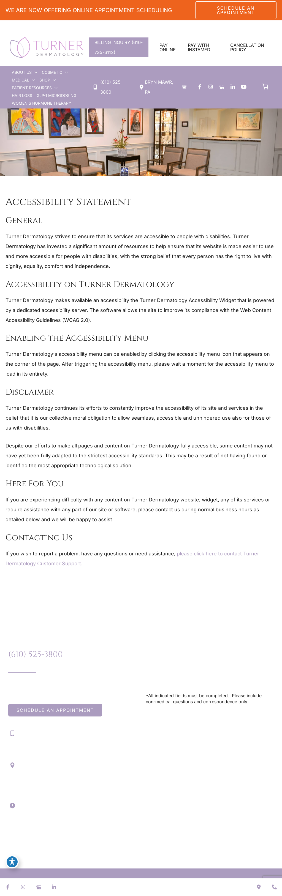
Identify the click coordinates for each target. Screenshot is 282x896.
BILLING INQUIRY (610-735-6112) (118, 47)
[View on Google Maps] (184, 86)
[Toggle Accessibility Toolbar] (12, 861)
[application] (34, 72)
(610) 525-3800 (35, 654)
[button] (235, 10)
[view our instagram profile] (211, 87)
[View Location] (158, 87)
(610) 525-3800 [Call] (111, 87)
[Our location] (274, 887)
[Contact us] (258, 887)
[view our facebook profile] (200, 87)
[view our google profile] (222, 87)
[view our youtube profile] (244, 87)
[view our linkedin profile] (233, 87)
